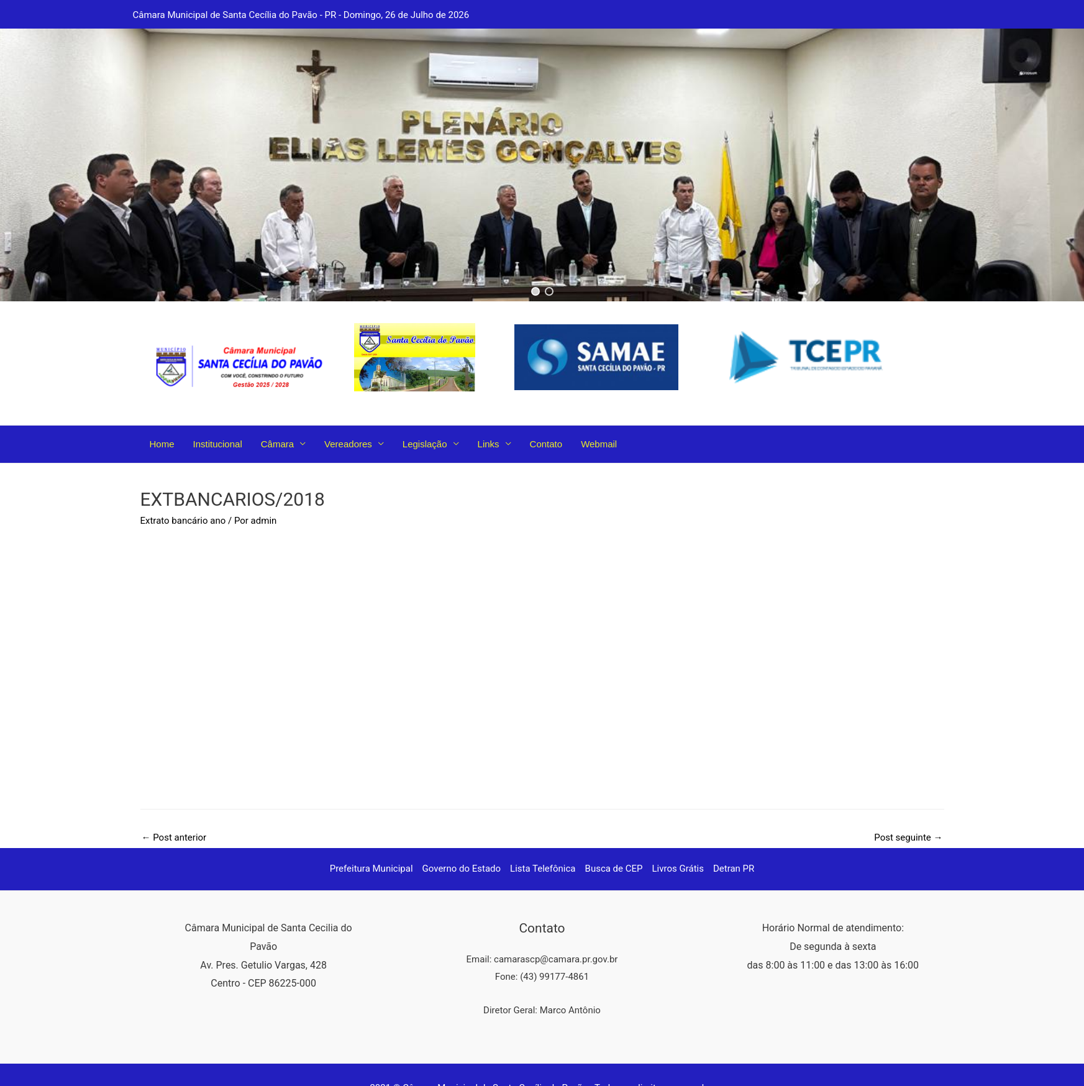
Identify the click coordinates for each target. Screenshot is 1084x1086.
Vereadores (348, 444)
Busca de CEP (614, 868)
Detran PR (733, 868)
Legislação (425, 444)
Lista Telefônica (542, 868)
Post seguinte (908, 837)
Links (488, 444)
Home (162, 444)
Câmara (277, 444)
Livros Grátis (678, 868)
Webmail (599, 444)
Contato (546, 444)
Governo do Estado (461, 868)
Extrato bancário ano (183, 520)
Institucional (217, 444)
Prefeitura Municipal (371, 868)
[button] (535, 291)
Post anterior (174, 837)
